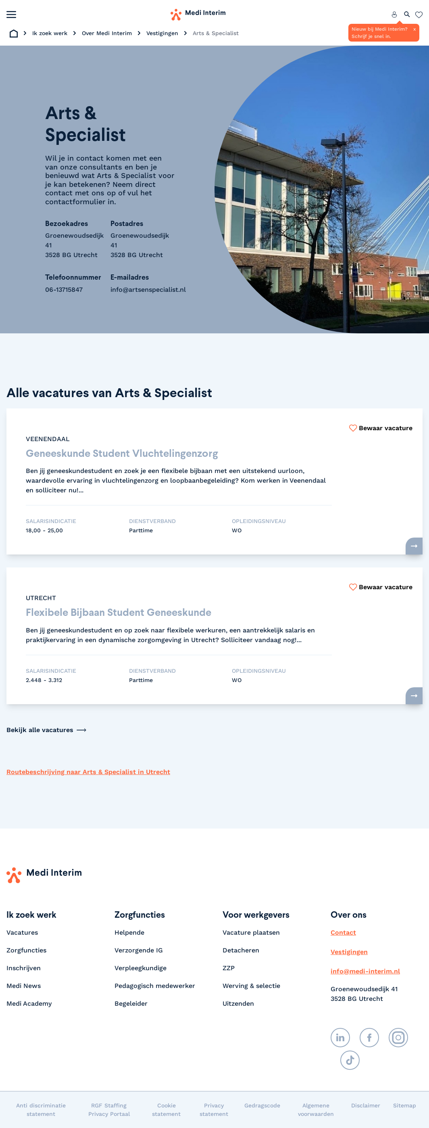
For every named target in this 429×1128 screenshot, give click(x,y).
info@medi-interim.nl (365, 971)
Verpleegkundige (141, 968)
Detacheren (241, 950)
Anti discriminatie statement (41, 1109)
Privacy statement (214, 1109)
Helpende (129, 932)
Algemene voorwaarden (316, 1109)
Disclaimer (365, 1105)
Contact (343, 932)
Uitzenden (238, 1003)
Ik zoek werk (49, 33)
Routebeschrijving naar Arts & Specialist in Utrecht (88, 772)
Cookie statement (166, 1109)
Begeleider (131, 1003)
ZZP (229, 968)
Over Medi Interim (107, 33)
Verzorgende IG (139, 950)
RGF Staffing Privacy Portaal (109, 1109)
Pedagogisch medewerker (155, 986)
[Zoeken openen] (407, 14)
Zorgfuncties (26, 950)
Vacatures (22, 932)
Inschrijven (23, 968)
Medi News (23, 986)
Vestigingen (162, 33)
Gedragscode (262, 1105)
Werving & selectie (251, 986)
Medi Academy (30, 1003)
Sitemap (404, 1105)
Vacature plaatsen (251, 932)
